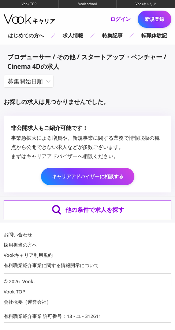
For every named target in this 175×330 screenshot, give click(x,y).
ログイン (120, 19)
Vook (27, 281)
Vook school (87, 3)
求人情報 (73, 35)
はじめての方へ (26, 35)
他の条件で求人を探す (87, 209)
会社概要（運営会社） (27, 302)
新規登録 (154, 19)
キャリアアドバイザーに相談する (87, 176)
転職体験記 (154, 35)
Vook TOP (29, 3)
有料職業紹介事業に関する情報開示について (51, 265)
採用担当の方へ (20, 244)
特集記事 (112, 35)
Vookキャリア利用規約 (28, 255)
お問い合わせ (18, 234)
